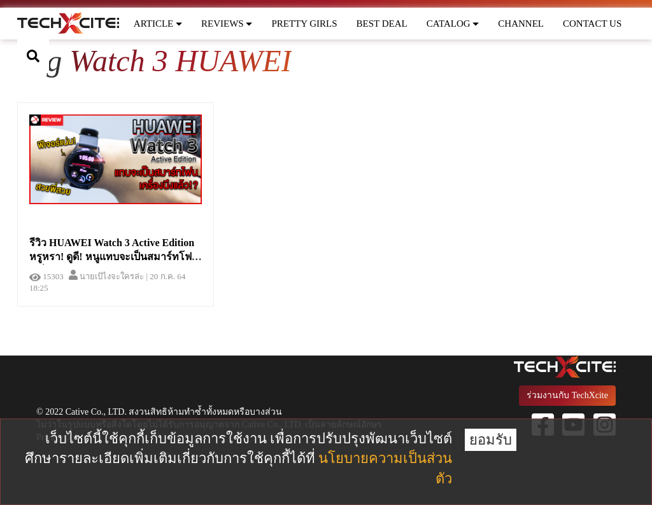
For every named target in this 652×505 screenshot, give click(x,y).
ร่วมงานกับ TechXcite (567, 395)
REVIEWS (226, 23)
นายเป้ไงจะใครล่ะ (106, 276)
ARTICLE (158, 23)
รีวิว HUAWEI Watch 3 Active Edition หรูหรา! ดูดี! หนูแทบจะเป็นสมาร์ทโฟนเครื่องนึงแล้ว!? (114, 257)
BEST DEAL (382, 23)
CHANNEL (521, 23)
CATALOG (453, 23)
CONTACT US (592, 23)
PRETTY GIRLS (304, 23)
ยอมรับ (490, 440)
